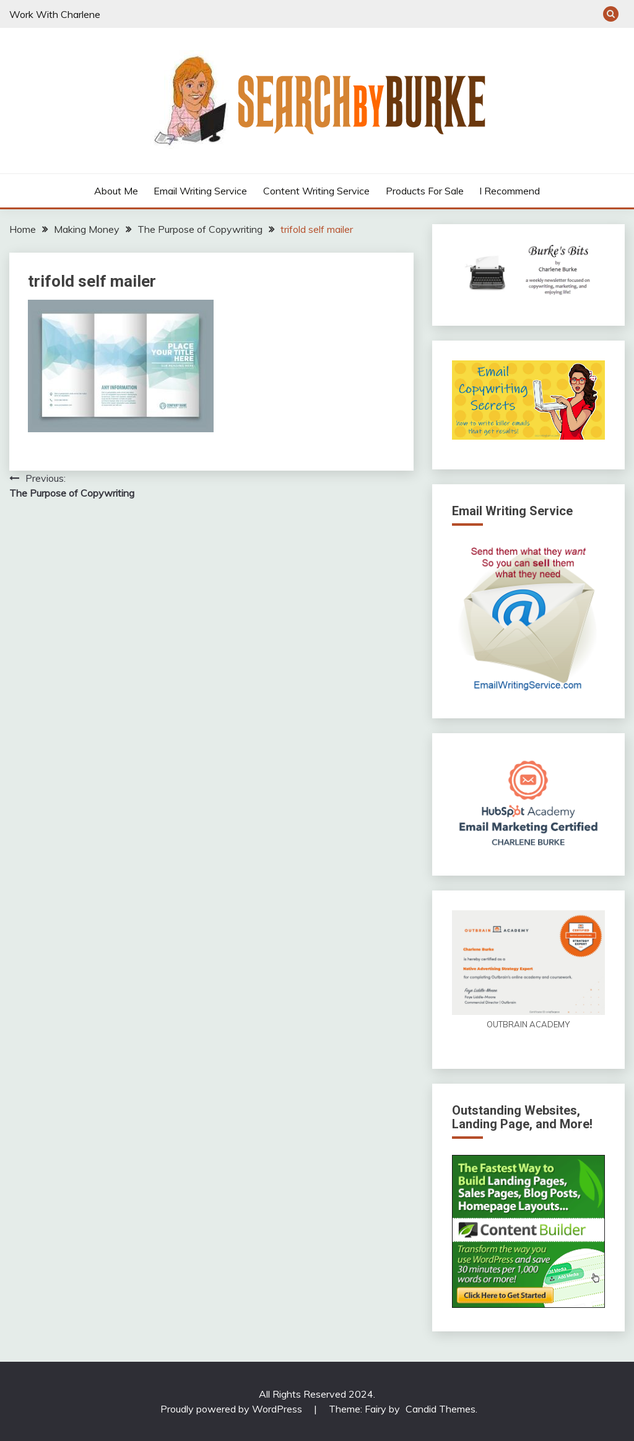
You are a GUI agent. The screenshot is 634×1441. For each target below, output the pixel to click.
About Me (116, 191)
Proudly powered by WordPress (232, 1409)
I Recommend (509, 191)
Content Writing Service (316, 191)
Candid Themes (441, 1409)
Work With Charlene (54, 14)
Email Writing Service (200, 191)
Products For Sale (425, 191)
